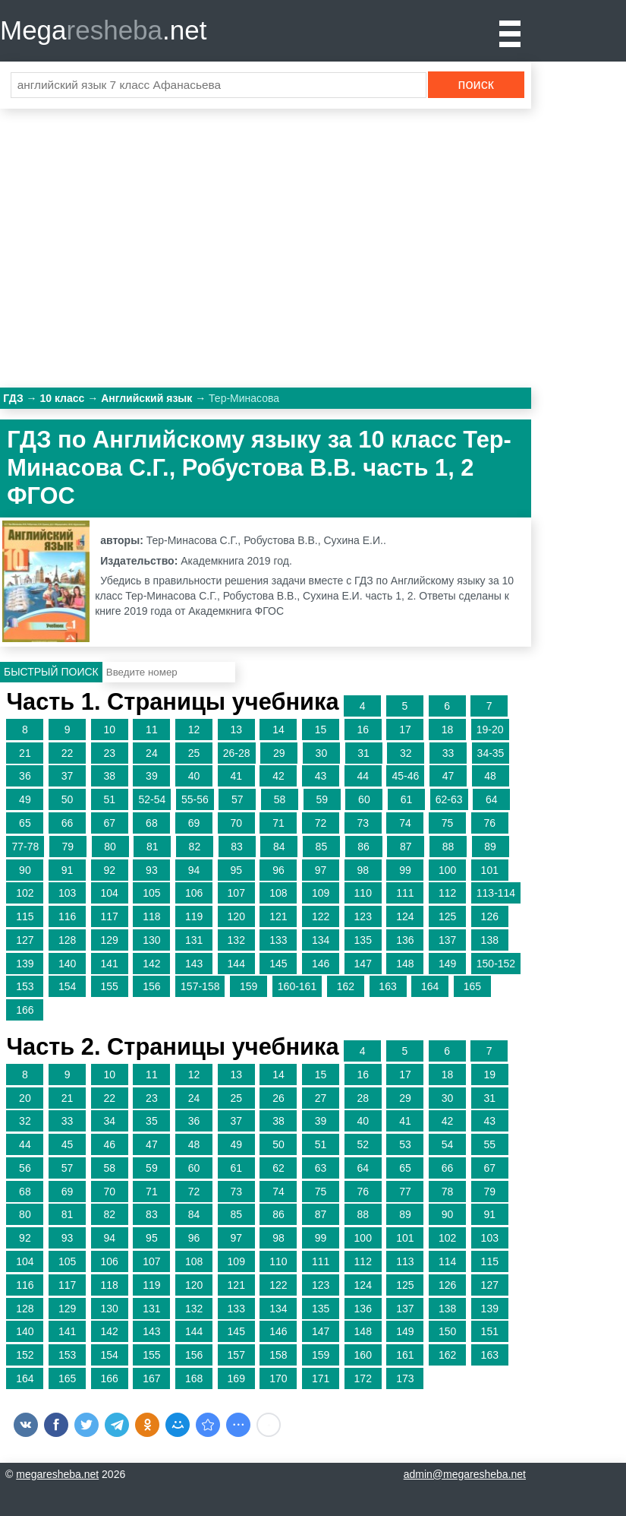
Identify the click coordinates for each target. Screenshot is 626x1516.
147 (363, 963)
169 (236, 1378)
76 (489, 823)
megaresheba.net (57, 1474)
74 (405, 823)
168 (194, 1378)
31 (363, 753)
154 (67, 986)
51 (109, 799)
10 (109, 729)
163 (387, 986)
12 (194, 729)
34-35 (491, 753)
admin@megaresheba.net (465, 1474)
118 (151, 916)
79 (68, 846)
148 (405, 963)
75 (448, 823)
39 (152, 776)
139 (24, 963)
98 (363, 870)
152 (24, 1355)
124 (405, 916)
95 (236, 870)
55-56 (195, 799)
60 (364, 799)
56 (25, 1168)
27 (321, 1098)
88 (448, 846)
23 (109, 753)
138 (490, 940)
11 (152, 729)
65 (25, 823)
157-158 (200, 986)
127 (24, 940)
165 (472, 986)
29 (279, 753)
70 (236, 823)
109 (320, 893)
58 (280, 799)
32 (406, 753)
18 (448, 729)
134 (320, 940)
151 (490, 1331)
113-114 (496, 893)
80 (110, 846)
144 (236, 963)
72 (321, 823)
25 (194, 753)
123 (363, 916)
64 (492, 799)
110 (363, 893)
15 (321, 729)
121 (278, 916)
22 (67, 753)
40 (194, 776)
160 (363, 1355)
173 (405, 1378)
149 (447, 963)
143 (194, 963)
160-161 (297, 986)
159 (248, 986)
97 (321, 870)
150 (447, 1331)
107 (236, 893)
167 (151, 1378)
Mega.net (103, 30)
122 (320, 916)
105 (151, 893)
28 (363, 1098)
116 (67, 916)
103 (67, 893)
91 (67, 870)
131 (194, 940)
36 (25, 776)
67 (109, 823)
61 (407, 799)
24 (152, 753)
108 (278, 893)
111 (405, 893)
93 (152, 870)
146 (320, 963)
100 (447, 870)
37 (67, 776)
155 (109, 986)
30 (322, 753)
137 (447, 940)
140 (67, 963)
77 (405, 1191)
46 (109, 1144)
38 (109, 776)
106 (194, 893)
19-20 (490, 729)
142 (151, 963)
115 (24, 916)
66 (67, 823)
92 (109, 870)
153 (24, 986)
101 (490, 870)
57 (237, 799)
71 (278, 823)
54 (448, 1144)
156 (151, 986)
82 (195, 846)
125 (447, 916)
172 (363, 1378)
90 (25, 870)
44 (363, 776)
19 (489, 1074)
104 (109, 893)
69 (194, 823)
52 (363, 1144)
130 (151, 940)
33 (448, 753)
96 (278, 870)
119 (194, 916)
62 (278, 1168)
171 (320, 1378)
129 (109, 940)
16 (363, 729)
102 (24, 893)
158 (278, 1355)
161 (405, 1355)
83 (237, 846)
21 (25, 753)
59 (322, 799)
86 (363, 846)
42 (278, 776)
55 (489, 1144)
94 (194, 870)
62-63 (449, 799)
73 (363, 823)
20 (25, 1098)
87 (406, 846)
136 (405, 940)
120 (236, 916)
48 (490, 776)
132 (236, 940)
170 (278, 1378)
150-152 (496, 963)
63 (321, 1168)
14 (278, 729)
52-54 (151, 799)
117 (109, 916)
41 (236, 776)
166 (24, 1010)
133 (278, 940)
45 (67, 1144)
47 (448, 776)
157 (236, 1355)
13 (236, 729)
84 (279, 846)
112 (447, 893)
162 (345, 986)
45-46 (405, 776)
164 (430, 986)
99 (405, 870)
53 (405, 1144)
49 (25, 799)
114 (447, 1261)
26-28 (236, 753)
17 (405, 729)
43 (321, 776)
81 (152, 846)
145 (278, 963)
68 (152, 823)
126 (490, 916)
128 (67, 940)
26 (278, 1098)
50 (67, 799)
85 (322, 846)
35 (152, 1121)
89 (490, 846)
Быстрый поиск (51, 672)
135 (363, 940)
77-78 (25, 846)
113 (405, 1261)
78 (448, 1191)
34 (109, 1121)
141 (109, 963)
